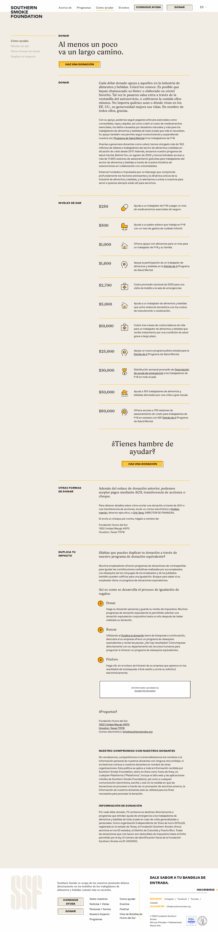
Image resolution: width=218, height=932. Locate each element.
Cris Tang (138, 512)
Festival (124, 909)
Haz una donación (79, 64)
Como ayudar (105, 7)
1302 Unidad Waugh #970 (114, 724)
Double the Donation (145, 691)
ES (202, 7)
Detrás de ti (171, 266)
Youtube (195, 899)
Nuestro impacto (100, 914)
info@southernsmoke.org (137, 731)
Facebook (182, 899)
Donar (179, 7)
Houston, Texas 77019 (112, 728)
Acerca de (65, 7)
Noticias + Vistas (99, 904)
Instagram (169, 899)
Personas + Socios (100, 909)
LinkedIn (154, 903)
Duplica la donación (132, 635)
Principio (162, 922)
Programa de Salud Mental (129, 138)
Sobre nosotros (98, 898)
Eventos (124, 7)
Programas (84, 7)
